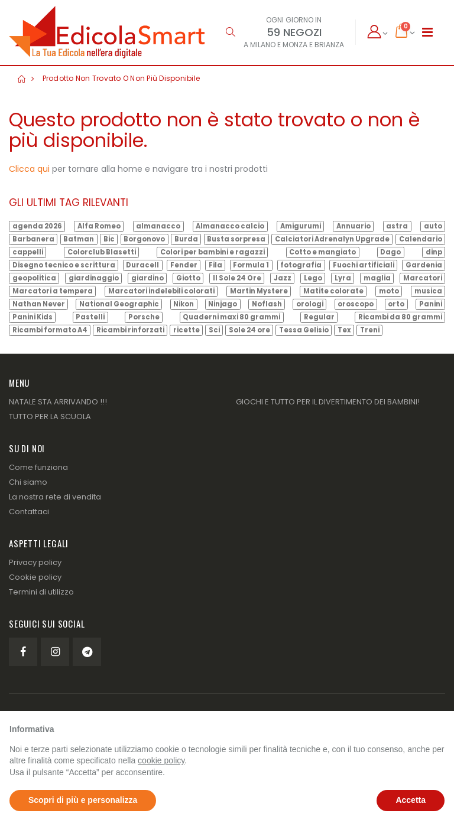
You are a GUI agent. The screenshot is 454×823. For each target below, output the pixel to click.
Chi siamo (28, 482)
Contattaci (29, 511)
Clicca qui (29, 169)
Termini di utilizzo (41, 591)
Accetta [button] (410, 800)
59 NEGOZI (294, 32)
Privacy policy (35, 562)
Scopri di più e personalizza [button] (82, 800)
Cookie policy (35, 577)
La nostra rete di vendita (55, 496)
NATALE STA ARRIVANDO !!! (58, 401)
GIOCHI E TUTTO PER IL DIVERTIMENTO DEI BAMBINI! (328, 401)
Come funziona (38, 467)
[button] (230, 32)
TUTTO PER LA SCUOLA (50, 416)
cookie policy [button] (161, 760)
